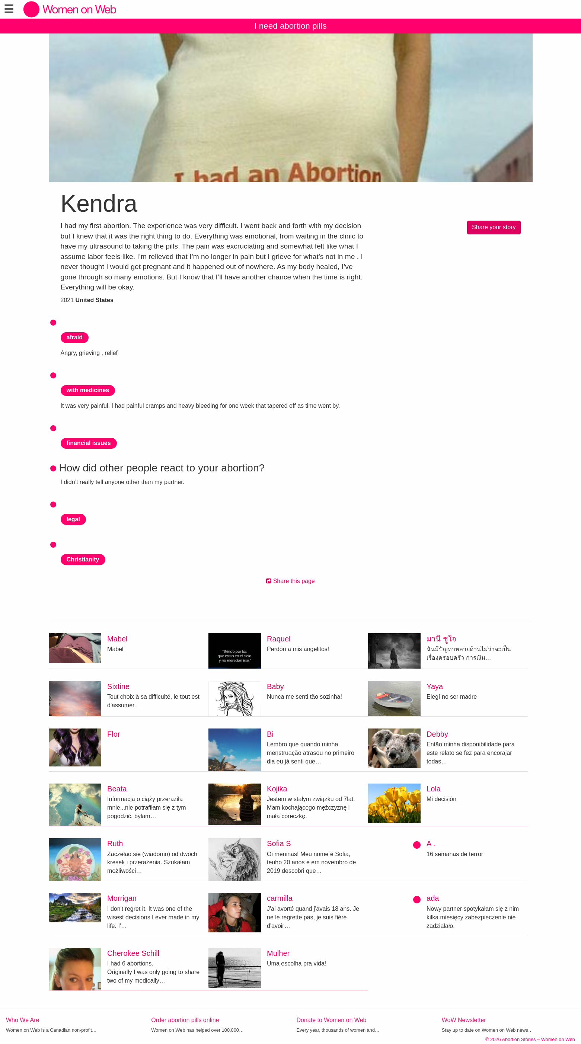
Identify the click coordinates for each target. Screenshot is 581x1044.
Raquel (278, 639)
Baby (275, 686)
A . (431, 843)
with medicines (88, 390)
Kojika (277, 789)
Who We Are (22, 1020)
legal (73, 519)
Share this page (290, 581)
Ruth (115, 843)
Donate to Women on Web (332, 1020)
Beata (117, 789)
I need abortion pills (290, 26)
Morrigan (122, 898)
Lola (434, 789)
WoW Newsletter (464, 1020)
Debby (437, 734)
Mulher (278, 953)
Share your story (493, 227)
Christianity (83, 559)
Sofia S (279, 843)
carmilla (280, 898)
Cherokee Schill (133, 953)
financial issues (89, 443)
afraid (75, 337)
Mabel (117, 639)
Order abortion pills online (185, 1020)
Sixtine (118, 686)
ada (433, 898)
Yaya (435, 686)
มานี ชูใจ (441, 639)
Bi (270, 734)
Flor (113, 734)
